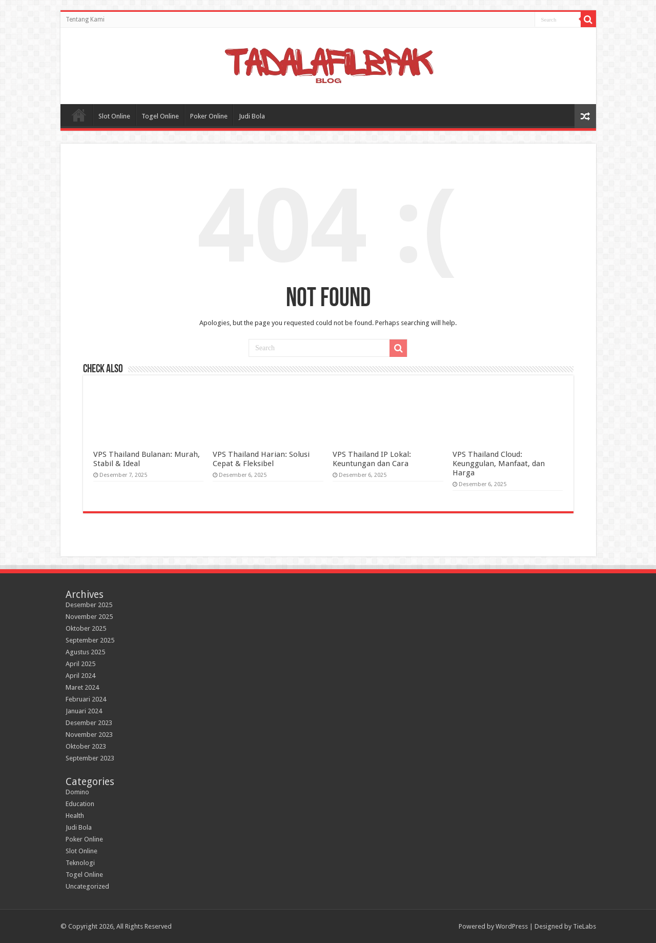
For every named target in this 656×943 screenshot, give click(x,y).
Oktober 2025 (86, 628)
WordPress (512, 926)
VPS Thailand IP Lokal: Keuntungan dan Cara (372, 459)
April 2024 (80, 675)
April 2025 (80, 664)
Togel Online (160, 116)
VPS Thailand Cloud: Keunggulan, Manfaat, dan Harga (499, 463)
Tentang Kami (85, 19)
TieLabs (584, 926)
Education (80, 804)
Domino (77, 792)
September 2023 (90, 758)
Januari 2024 (84, 711)
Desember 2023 (89, 723)
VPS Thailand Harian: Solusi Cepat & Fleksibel (261, 459)
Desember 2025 (89, 605)
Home (79, 115)
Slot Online (114, 116)
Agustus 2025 (85, 652)
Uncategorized (87, 886)
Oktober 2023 (86, 746)
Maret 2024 (82, 687)
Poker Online (209, 116)
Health (75, 815)
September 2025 (90, 640)
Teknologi (80, 863)
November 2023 (89, 734)
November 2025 (89, 616)
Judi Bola (252, 116)
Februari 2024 (86, 699)
